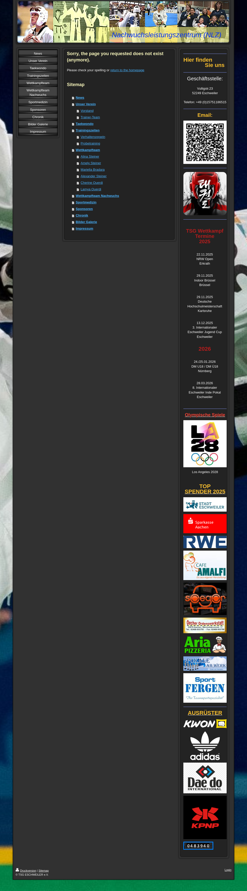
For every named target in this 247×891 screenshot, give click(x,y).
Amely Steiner (91, 163)
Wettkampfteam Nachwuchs (97, 196)
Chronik (82, 215)
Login (228, 869)
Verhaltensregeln (93, 137)
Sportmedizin (86, 202)
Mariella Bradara (93, 169)
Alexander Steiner (94, 176)
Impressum (84, 228)
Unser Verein (86, 104)
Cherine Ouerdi (92, 183)
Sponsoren (84, 209)
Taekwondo (85, 124)
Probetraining (90, 143)
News (80, 97)
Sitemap (43, 870)
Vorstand (87, 111)
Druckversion (26, 870)
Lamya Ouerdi (91, 189)
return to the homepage (127, 70)
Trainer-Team (90, 117)
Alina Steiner (90, 156)
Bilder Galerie (86, 222)
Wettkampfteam (88, 150)
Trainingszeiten (88, 130)
